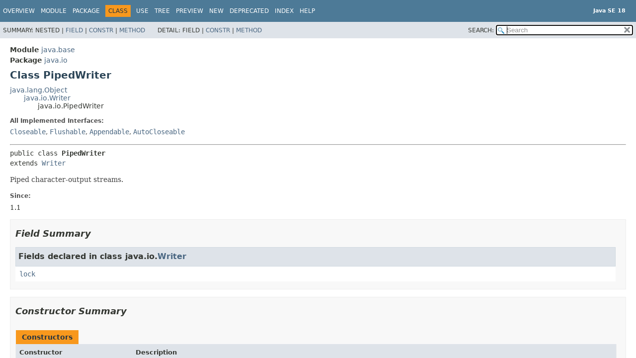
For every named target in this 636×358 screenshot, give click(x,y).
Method (132, 30)
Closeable (28, 132)
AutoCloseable (159, 132)
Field (74, 30)
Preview (189, 10)
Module (54, 10)
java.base (58, 50)
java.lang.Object (38, 90)
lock (27, 274)
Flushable (67, 132)
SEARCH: (481, 30)
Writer (54, 163)
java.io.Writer (47, 98)
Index (284, 10)
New (216, 10)
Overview (19, 10)
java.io (56, 60)
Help (307, 10)
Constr (101, 30)
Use (142, 10)
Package (86, 10)
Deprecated (249, 10)
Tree (162, 10)
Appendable (109, 132)
